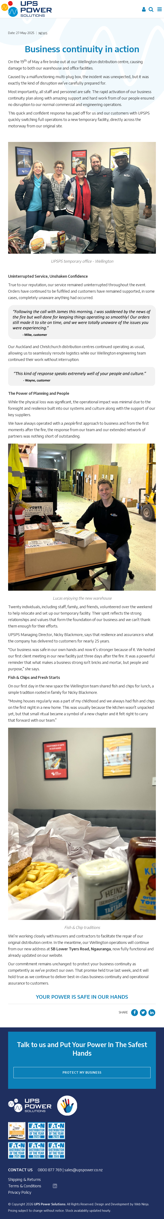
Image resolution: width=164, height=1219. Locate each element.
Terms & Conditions (24, 1186)
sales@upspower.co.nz (83, 1169)
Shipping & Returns (24, 1179)
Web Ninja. (141, 1204)
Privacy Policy (19, 1192)
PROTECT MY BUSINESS (82, 1072)
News (43, 33)
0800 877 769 (50, 1169)
